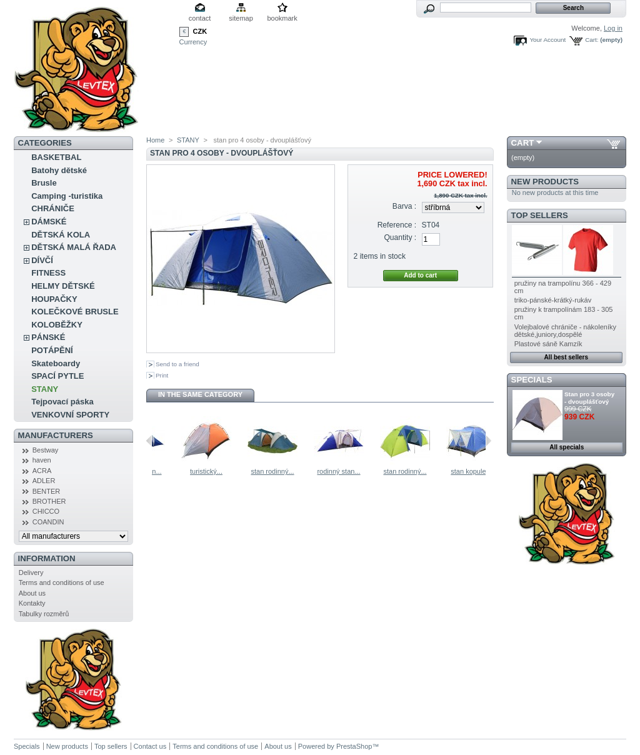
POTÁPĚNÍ (51, 350)
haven (41, 460)
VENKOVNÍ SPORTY (70, 414)
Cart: (591, 39)
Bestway (45, 450)
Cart (522, 143)
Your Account (547, 39)
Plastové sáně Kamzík (548, 344)
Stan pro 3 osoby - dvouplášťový (589, 398)
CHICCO (45, 511)
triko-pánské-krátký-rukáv (552, 300)
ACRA (42, 470)
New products (545, 181)
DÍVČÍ (42, 260)
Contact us (150, 746)
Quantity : (400, 237)
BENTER (46, 491)
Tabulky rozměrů (44, 614)
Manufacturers (55, 435)
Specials (531, 379)
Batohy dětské (59, 170)
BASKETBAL (56, 157)
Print (162, 375)
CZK (200, 31)
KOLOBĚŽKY (56, 324)
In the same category (200, 394)
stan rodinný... (332, 471)
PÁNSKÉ (48, 337)
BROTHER (49, 501)
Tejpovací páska (62, 401)
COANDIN (48, 522)
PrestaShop (354, 746)
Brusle (43, 183)
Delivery (31, 572)
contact (200, 18)
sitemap (241, 18)
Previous (149, 440)
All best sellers (566, 357)
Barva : (404, 206)
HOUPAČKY (54, 299)
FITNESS (48, 273)
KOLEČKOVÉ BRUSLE (74, 311)
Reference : (397, 225)
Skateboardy (55, 363)
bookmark (282, 18)
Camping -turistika (66, 196)
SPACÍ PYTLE (57, 376)
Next (488, 440)
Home (155, 140)
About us (32, 593)
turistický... (266, 471)
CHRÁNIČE (52, 208)
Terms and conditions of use (61, 582)
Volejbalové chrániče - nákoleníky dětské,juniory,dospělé (565, 330)
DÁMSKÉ (48, 221)
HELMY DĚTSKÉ (63, 286)
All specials (566, 447)
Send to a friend (177, 364)
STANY (44, 389)
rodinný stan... (199, 471)
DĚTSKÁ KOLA (60, 234)
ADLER (44, 480)
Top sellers (539, 215)
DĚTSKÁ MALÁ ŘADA (73, 247)
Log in (613, 28)
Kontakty (32, 603)
